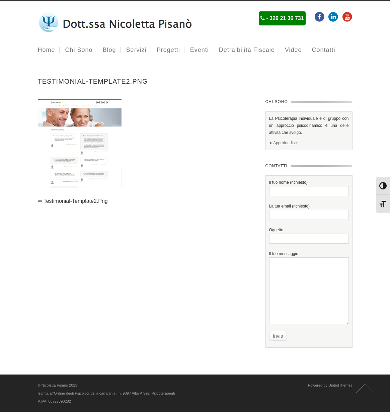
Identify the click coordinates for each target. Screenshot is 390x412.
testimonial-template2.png (73, 201)
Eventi (199, 50)
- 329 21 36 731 (282, 18)
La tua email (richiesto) (309, 210)
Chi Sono (79, 50)
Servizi (136, 50)
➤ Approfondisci (283, 143)
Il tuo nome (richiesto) (309, 186)
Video (293, 50)
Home (46, 50)
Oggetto (309, 234)
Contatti (323, 50)
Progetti (168, 50)
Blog (109, 50)
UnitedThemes (340, 385)
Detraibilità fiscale (247, 50)
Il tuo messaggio (309, 272)
